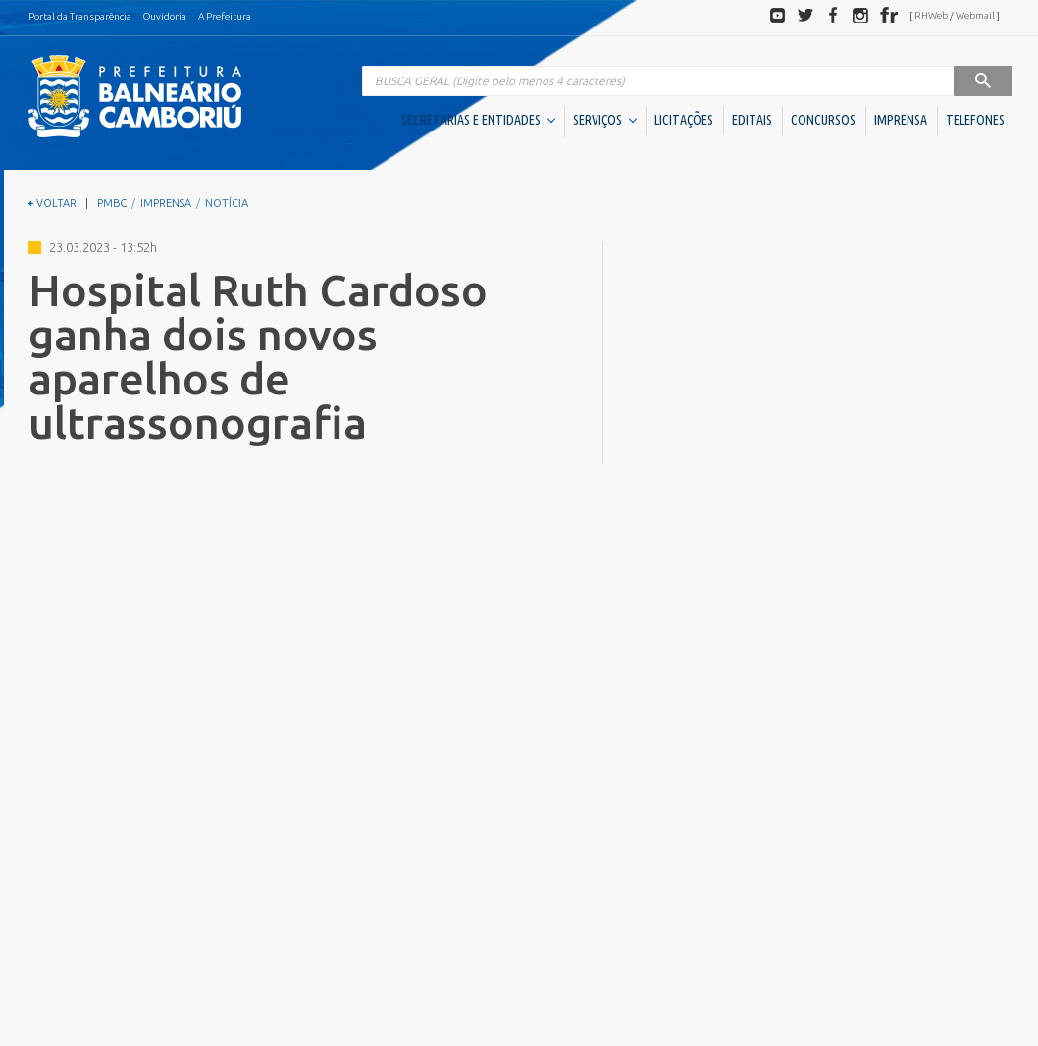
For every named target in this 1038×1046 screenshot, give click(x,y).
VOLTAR (52, 203)
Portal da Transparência (79, 16)
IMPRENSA (900, 120)
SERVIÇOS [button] (605, 120)
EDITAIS (752, 120)
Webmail (975, 15)
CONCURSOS (823, 120)
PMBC (112, 203)
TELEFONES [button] (975, 120)
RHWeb (931, 15)
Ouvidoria (164, 16)
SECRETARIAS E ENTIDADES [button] (478, 120)
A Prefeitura (224, 16)
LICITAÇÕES (683, 120)
